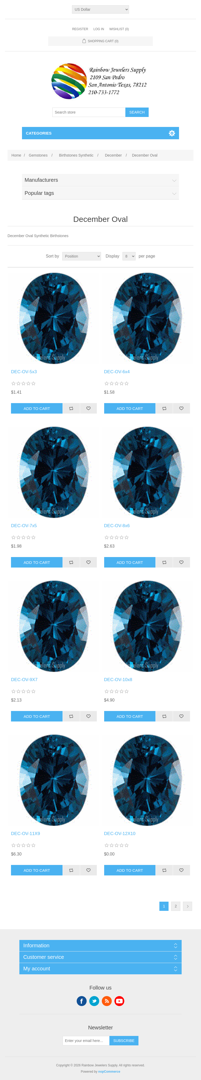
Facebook (82, 1001)
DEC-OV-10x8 (118, 679)
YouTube (119, 1001)
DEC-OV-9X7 (24, 679)
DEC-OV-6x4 (117, 371)
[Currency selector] (100, 9)
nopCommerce (109, 1071)
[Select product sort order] (81, 256)
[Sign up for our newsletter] (86, 1040)
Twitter (94, 1001)
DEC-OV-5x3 (24, 371)
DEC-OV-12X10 (120, 833)
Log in (98, 29)
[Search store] (89, 112)
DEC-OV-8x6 (117, 525)
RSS (107, 1001)
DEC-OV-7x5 (24, 525)
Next (187, 906)
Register (80, 29)
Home (16, 155)
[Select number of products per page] (129, 256)
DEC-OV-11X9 (25, 833)
